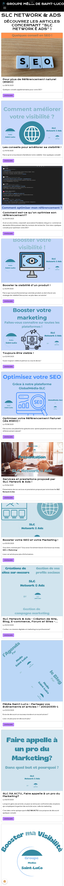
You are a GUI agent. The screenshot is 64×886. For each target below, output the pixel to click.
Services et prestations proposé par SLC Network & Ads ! (29, 480)
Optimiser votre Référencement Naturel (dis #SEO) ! (32, 419)
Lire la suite (8, 95)
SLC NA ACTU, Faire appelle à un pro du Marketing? (31, 795)
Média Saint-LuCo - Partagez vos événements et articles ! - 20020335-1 (30, 705)
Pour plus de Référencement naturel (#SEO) (29, 80)
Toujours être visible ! (18, 353)
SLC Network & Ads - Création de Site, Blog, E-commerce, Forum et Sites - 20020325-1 (30, 620)
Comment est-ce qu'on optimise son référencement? (29, 214)
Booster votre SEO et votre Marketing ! (30, 540)
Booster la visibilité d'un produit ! (27, 285)
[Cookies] (4, 881)
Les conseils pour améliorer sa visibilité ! (32, 147)
